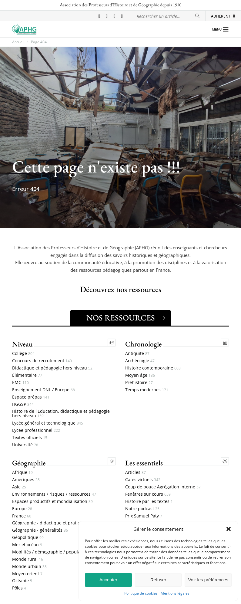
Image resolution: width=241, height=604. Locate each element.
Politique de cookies (141, 593)
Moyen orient (27, 574)
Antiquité (137, 353)
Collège (23, 353)
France (21, 516)
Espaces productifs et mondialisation (52, 501)
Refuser (158, 579)
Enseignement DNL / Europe (43, 390)
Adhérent (223, 16)
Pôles (19, 588)
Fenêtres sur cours (148, 494)
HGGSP (23, 404)
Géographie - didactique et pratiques (52, 523)
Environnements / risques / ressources (54, 494)
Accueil (18, 42)
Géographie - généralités (40, 530)
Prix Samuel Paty (143, 516)
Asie (19, 487)
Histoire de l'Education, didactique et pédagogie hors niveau (61, 413)
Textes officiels (29, 437)
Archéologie (140, 361)
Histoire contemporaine (153, 368)
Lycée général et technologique (47, 423)
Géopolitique (28, 537)
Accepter (108, 579)
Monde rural (27, 559)
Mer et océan (27, 545)
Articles (135, 472)
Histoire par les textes (149, 501)
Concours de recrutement (42, 361)
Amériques (26, 480)
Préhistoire (139, 382)
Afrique (22, 472)
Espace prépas (30, 397)
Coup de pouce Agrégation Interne (163, 487)
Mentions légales (175, 593)
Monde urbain (29, 566)
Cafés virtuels (142, 480)
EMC (20, 382)
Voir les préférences (208, 579)
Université (25, 445)
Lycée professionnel (36, 430)
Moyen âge (140, 375)
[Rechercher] (197, 16)
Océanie (22, 581)
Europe (22, 509)
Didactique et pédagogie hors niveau (52, 368)
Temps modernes (146, 390)
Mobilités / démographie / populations (54, 552)
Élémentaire (27, 375)
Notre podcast (142, 509)
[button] (229, 529)
